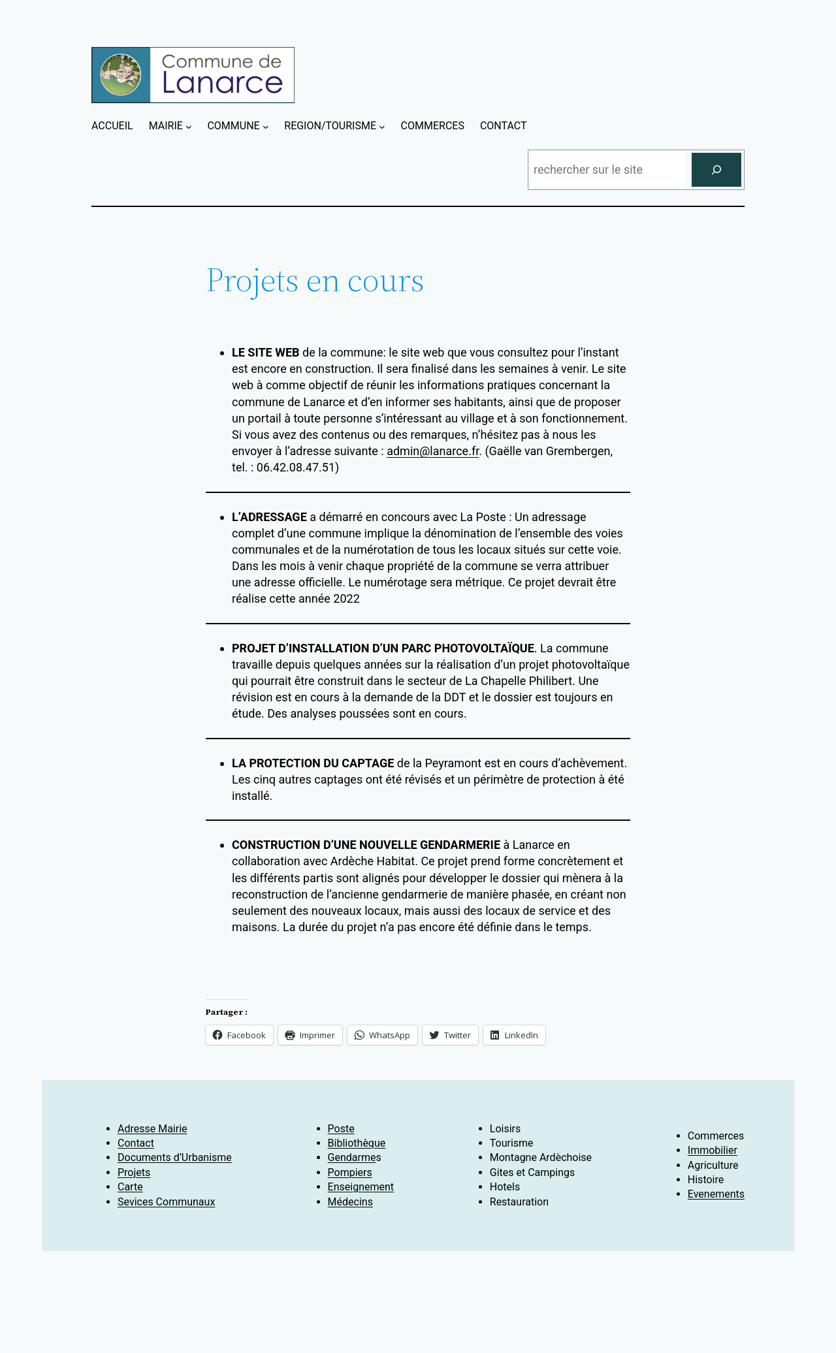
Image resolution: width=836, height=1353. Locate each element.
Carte (130, 1187)
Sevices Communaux (166, 1202)
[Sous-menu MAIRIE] (188, 126)
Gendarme (352, 1157)
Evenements (716, 1194)
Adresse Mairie (152, 1128)
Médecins (350, 1202)
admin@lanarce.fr (433, 451)
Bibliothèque (357, 1143)
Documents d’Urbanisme (175, 1157)
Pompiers (350, 1172)
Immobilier (712, 1150)
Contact (136, 1143)
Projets (134, 1172)
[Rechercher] (716, 170)
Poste (341, 1128)
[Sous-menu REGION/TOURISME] (382, 126)
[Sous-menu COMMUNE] (266, 126)
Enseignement (361, 1187)
